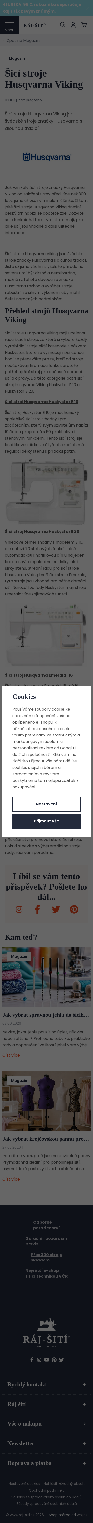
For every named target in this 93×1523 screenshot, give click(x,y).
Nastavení (46, 804)
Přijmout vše (46, 821)
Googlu (67, 748)
